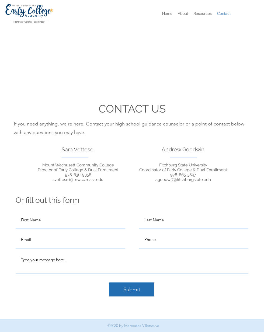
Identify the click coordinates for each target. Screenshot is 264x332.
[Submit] (131, 289)
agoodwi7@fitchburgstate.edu (183, 179)
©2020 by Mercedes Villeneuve (133, 325)
